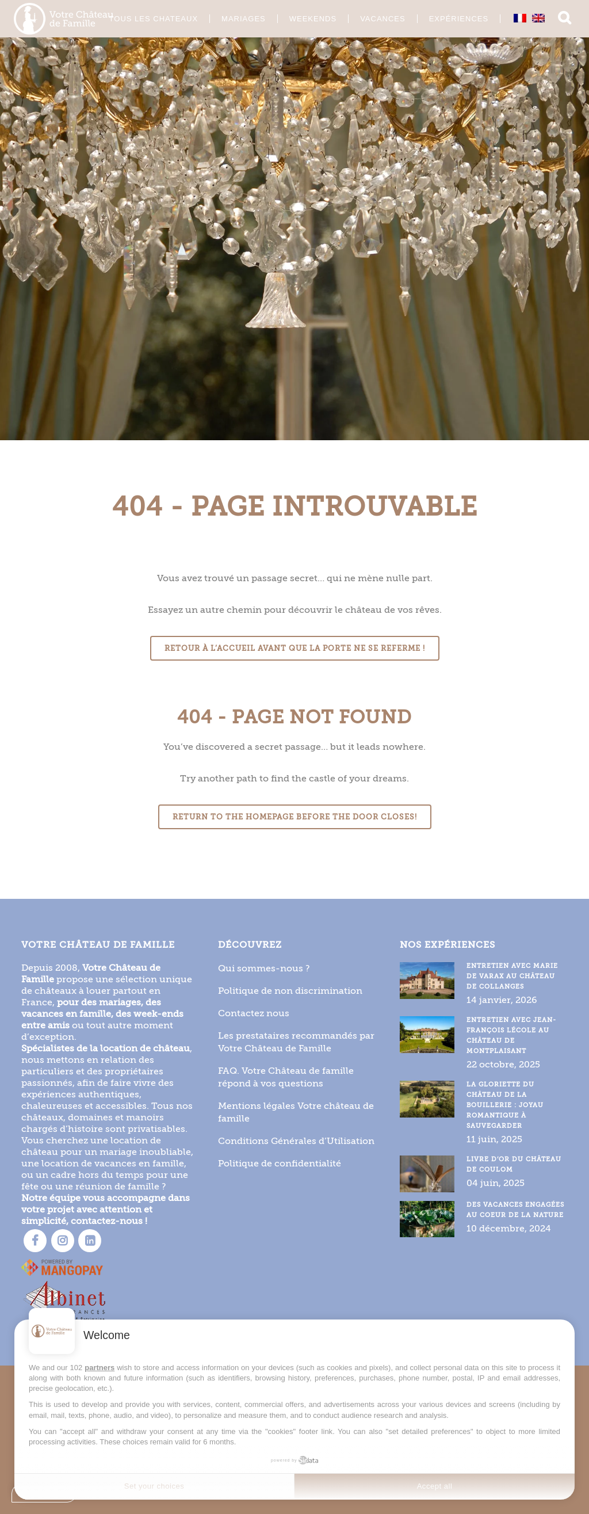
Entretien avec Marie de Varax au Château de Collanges (512, 976)
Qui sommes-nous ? (264, 967)
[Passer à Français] (508, 17)
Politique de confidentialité (279, 1162)
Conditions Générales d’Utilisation (296, 1140)
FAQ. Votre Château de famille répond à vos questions (286, 1076)
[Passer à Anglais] (526, 17)
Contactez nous (253, 1012)
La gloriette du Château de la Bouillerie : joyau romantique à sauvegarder (505, 1104)
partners (99, 1367)
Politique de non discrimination (290, 990)
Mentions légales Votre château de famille (296, 1111)
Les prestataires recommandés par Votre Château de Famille (296, 1041)
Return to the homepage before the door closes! (295, 817)
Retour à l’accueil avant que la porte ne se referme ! (295, 648)
